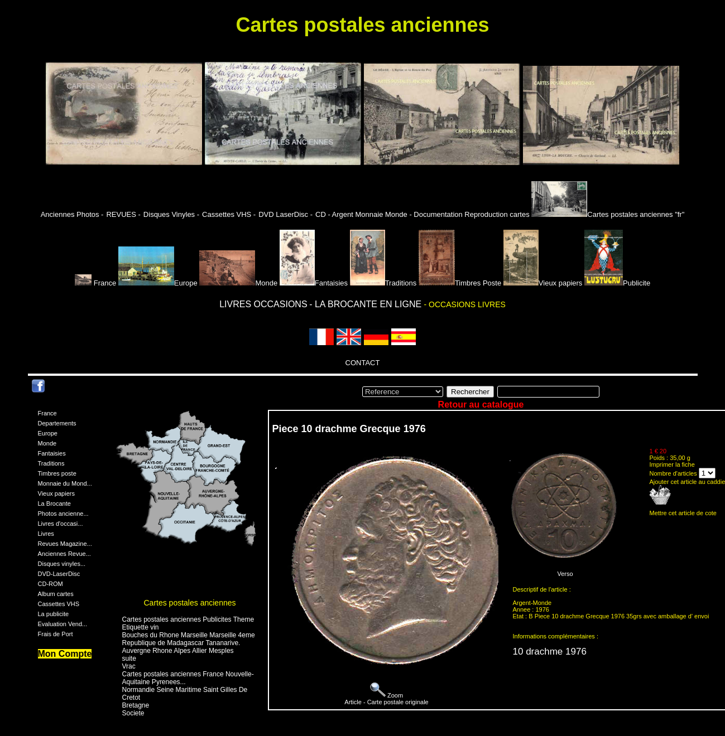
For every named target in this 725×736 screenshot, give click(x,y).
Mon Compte (65, 653)
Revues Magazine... (65, 543)
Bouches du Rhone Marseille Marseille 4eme (188, 635)
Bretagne (136, 705)
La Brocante (54, 503)
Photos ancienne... (63, 513)
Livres (46, 533)
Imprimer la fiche (672, 464)
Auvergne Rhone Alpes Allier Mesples (178, 651)
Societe (133, 713)
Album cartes (56, 593)
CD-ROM (50, 583)
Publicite (617, 283)
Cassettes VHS (59, 604)
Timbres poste (57, 473)
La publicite (53, 614)
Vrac (129, 666)
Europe (158, 283)
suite (129, 658)
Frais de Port (55, 634)
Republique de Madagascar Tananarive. (181, 643)
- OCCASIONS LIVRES (465, 304)
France (96, 283)
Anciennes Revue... (64, 553)
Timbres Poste (460, 283)
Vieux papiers (543, 283)
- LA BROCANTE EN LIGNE (366, 304)
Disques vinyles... (62, 563)
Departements (57, 423)
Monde (238, 283)
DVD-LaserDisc (59, 573)
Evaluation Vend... (63, 624)
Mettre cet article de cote (683, 513)
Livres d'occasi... (60, 523)
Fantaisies (314, 283)
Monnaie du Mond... (65, 483)
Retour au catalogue (481, 404)
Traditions (383, 283)
